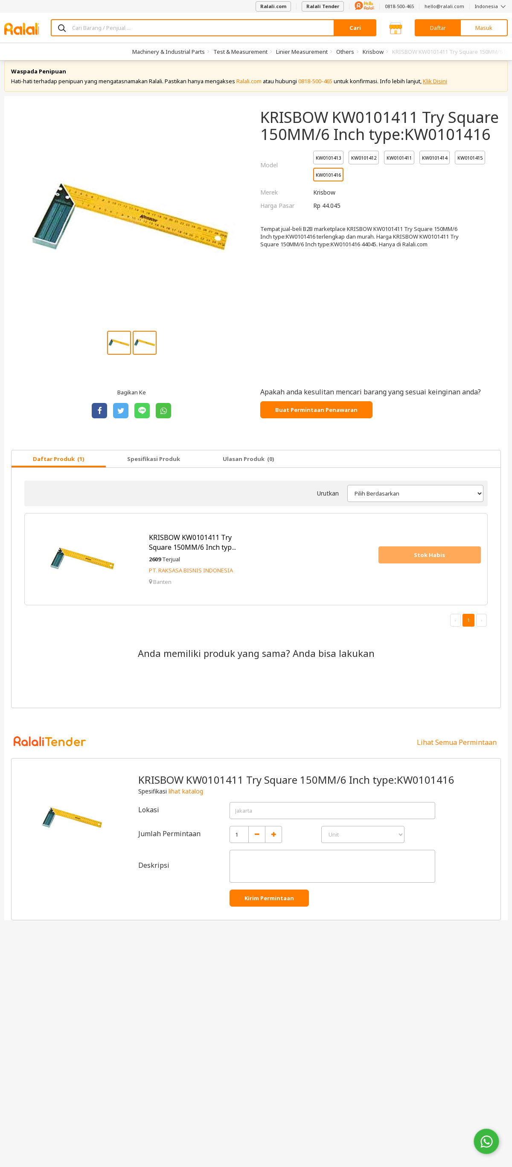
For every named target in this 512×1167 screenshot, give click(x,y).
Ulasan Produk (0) (248, 467)
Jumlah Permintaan (169, 842)
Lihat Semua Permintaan (457, 751)
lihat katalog (186, 800)
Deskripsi (153, 873)
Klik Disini (435, 89)
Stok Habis (429, 563)
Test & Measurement (240, 51)
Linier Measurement (302, 51)
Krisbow (373, 51)
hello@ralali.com (444, 6)
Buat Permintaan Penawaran (316, 418)
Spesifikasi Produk (153, 467)
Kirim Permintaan (269, 906)
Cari (355, 28)
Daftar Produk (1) (58, 467)
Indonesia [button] (491, 6)
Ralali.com (273, 6)
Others (345, 51)
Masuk (483, 28)
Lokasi (148, 818)
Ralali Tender (322, 6)
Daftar (438, 28)
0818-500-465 (399, 6)
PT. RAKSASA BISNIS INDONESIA (191, 579)
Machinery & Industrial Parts (168, 51)
